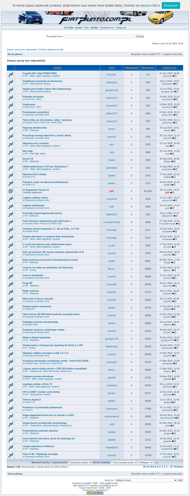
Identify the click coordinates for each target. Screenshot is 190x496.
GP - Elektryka (32, 130)
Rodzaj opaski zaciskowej (37, 306)
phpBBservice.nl (109, 485)
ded (112, 144)
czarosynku (112, 408)
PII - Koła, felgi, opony (35, 153)
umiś (111, 424)
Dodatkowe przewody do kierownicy (43, 81)
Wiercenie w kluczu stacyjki (38, 298)
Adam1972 (111, 113)
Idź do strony (149, 467)
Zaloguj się (121, 27)
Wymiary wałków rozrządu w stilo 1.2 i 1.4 (45, 353)
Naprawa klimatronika (35, 127)
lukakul (111, 432)
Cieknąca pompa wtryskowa (38, 376)
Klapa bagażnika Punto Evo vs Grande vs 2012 (48, 415)
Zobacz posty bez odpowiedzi (22, 49)
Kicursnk (111, 74)
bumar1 (112, 393)
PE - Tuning (30, 270)
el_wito (111, 245)
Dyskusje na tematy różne (37, 115)
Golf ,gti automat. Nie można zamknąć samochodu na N (53, 252)
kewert (111, 129)
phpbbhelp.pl (101, 490)
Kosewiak (112, 230)
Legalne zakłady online (35, 197)
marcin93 (111, 284)
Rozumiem (171, 5)
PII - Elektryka (31, 216)
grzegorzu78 (111, 338)
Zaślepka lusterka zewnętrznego (40, 322)
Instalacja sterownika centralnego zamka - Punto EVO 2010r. (56, 361)
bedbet (111, 175)
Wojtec (111, 160)
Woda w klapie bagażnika (37, 337)
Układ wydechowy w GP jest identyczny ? (45, 166)
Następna (178, 467)
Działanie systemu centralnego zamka (43, 329)
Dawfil (111, 261)
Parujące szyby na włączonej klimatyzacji (45, 182)
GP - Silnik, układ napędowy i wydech (42, 169)
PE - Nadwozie (32, 161)
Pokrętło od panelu (33, 96)
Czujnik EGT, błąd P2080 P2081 (40, 73)
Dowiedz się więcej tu (137, 5)
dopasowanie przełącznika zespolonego (45, 423)
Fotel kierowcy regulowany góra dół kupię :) (47, 221)
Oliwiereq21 (112, 346)
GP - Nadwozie (32, 286)
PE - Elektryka (31, 293)
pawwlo (112, 439)
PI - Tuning (30, 348)
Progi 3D (27, 283)
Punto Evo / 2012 (33, 99)
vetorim (111, 323)
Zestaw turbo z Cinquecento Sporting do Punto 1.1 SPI (53, 345)
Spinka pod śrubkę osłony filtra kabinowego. (47, 89)
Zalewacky (111, 82)
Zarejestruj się (106, 27)
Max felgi (28, 151)
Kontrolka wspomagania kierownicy (42, 213)
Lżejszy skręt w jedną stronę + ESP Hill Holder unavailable (55, 368)
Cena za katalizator (33, 275)
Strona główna (15, 54)
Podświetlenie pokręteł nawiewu (40, 430)
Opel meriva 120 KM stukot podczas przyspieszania (51, 314)
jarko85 (111, 377)
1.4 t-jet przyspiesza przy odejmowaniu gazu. (47, 244)
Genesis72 (111, 98)
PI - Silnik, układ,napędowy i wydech (42, 387)
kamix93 (111, 292)
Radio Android (31, 291)
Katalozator (29, 104)
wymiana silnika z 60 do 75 (37, 384)
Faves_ (111, 370)
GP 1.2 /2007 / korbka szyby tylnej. (41, 392)
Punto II (28, 410)
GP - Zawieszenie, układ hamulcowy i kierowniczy (48, 371)
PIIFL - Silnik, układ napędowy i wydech (43, 379)
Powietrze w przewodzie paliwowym (42, 407)
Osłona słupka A (32, 399)
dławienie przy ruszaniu (36, 143)
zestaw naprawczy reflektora (38, 446)
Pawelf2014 (112, 447)
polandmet (111, 168)
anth (112, 206)
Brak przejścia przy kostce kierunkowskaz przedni (50, 259)
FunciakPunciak (112, 222)
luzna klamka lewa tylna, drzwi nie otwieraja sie (49, 438)
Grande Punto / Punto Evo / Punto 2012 (43, 122)
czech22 (111, 136)
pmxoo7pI (112, 121)
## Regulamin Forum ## (36, 190)
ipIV (112, 191)
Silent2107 (111, 214)
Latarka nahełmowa (33, 205)
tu (158, 5)
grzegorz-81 (112, 90)
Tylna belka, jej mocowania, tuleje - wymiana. (47, 120)
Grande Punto (31, 231)
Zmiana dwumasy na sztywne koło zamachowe (48, 236)
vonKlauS (112, 385)
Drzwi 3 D (28, 158)
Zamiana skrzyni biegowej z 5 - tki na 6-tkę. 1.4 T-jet (51, 228)
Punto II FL (30, 177)
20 (171, 467)
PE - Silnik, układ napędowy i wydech (42, 76)
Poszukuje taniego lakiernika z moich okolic (47, 135)
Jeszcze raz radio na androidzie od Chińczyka (48, 267)
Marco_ (112, 269)
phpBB (87, 483)
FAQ (86, 27)
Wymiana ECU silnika (34, 174)
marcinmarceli (111, 416)
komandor (112, 362)
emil (112, 152)
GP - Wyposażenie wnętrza (38, 84)
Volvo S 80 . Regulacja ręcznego (40, 454)
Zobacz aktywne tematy (51, 49)
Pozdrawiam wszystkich (36, 112)
